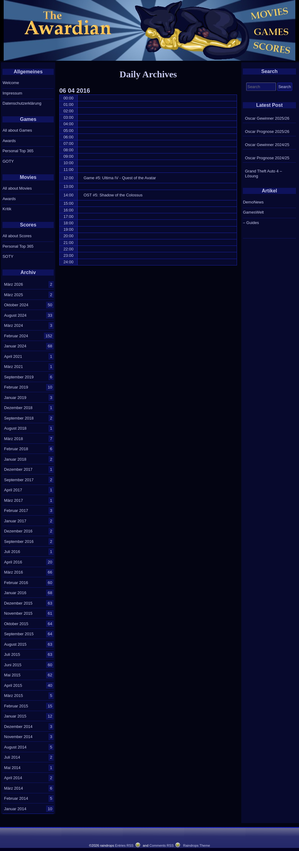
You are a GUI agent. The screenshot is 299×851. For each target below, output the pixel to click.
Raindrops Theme (196, 845)
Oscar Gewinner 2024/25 (267, 144)
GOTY (8, 161)
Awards (9, 140)
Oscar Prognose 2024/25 (267, 158)
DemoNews (253, 202)
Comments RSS (162, 845)
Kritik (6, 209)
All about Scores (17, 236)
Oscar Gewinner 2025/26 (267, 118)
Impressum (12, 93)
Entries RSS (124, 845)
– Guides (251, 222)
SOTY (7, 256)
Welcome (10, 82)
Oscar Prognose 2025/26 (267, 131)
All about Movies (17, 188)
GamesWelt (253, 212)
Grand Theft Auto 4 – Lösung (263, 173)
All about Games (17, 130)
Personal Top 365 (17, 151)
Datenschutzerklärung (21, 103)
